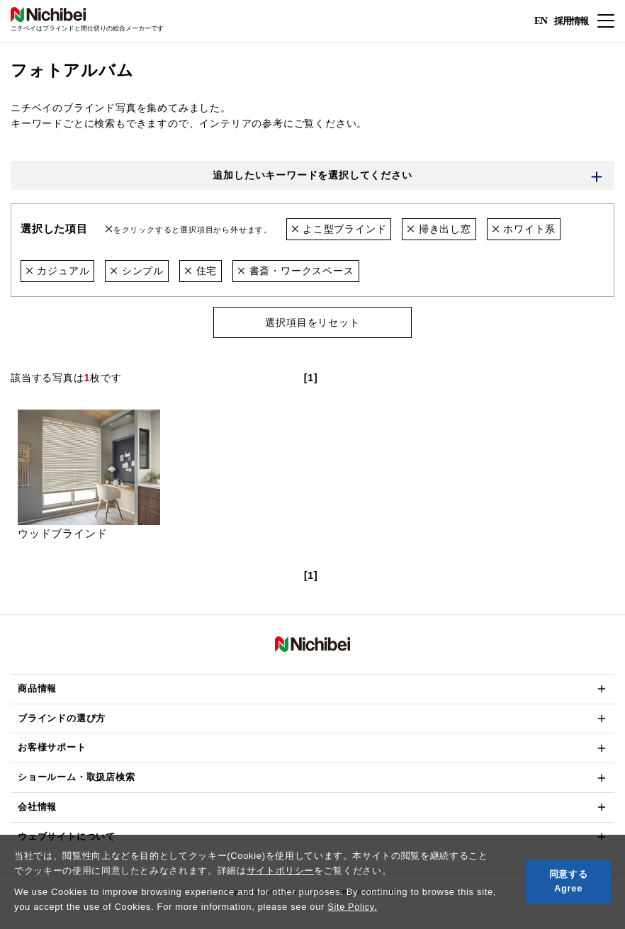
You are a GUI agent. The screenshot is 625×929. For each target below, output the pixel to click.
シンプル (137, 270)
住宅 (200, 270)
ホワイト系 (524, 229)
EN (540, 21)
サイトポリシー (281, 870)
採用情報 (569, 20)
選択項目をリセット (312, 322)
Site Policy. (352, 906)
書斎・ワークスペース (295, 270)
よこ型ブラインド (339, 229)
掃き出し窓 (439, 229)
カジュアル (58, 270)
